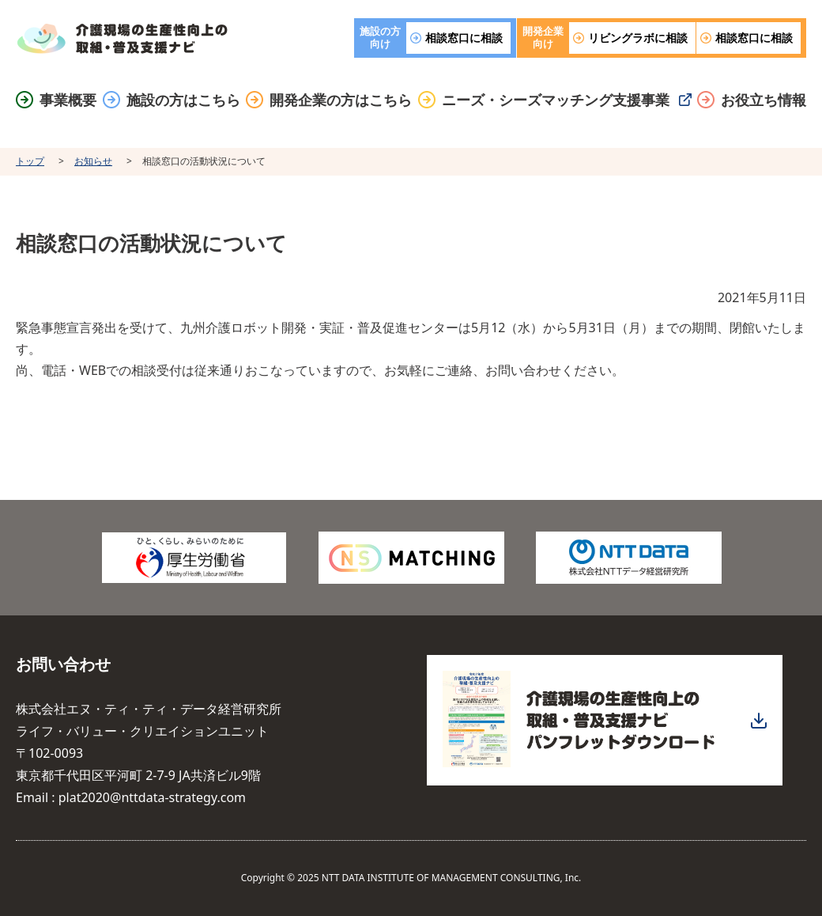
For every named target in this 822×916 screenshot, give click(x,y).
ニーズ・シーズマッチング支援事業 (555, 100)
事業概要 (68, 100)
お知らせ (93, 161)
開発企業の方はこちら (341, 100)
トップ (30, 161)
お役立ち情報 (763, 100)
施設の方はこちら (183, 100)
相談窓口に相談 (464, 37)
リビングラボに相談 (638, 37)
